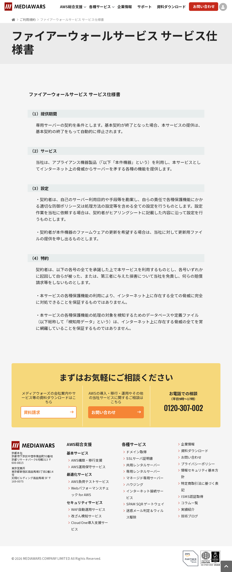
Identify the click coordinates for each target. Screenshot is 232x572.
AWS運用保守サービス (88, 466)
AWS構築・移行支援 (86, 460)
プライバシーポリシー (198, 463)
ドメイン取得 (136, 451)
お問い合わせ (204, 6)
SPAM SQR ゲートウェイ (145, 503)
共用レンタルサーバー (143, 464)
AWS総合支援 (71, 6)
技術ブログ (189, 516)
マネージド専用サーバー (145, 477)
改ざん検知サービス (86, 516)
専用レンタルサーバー (143, 471)
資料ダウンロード (171, 6)
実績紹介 (188, 509)
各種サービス (100, 6)
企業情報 (124, 6)
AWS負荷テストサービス (90, 481)
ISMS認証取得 (192, 496)
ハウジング (134, 484)
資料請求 (48, 412)
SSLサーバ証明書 (139, 458)
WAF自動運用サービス (88, 509)
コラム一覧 (189, 502)
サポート (144, 6)
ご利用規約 (28, 19)
